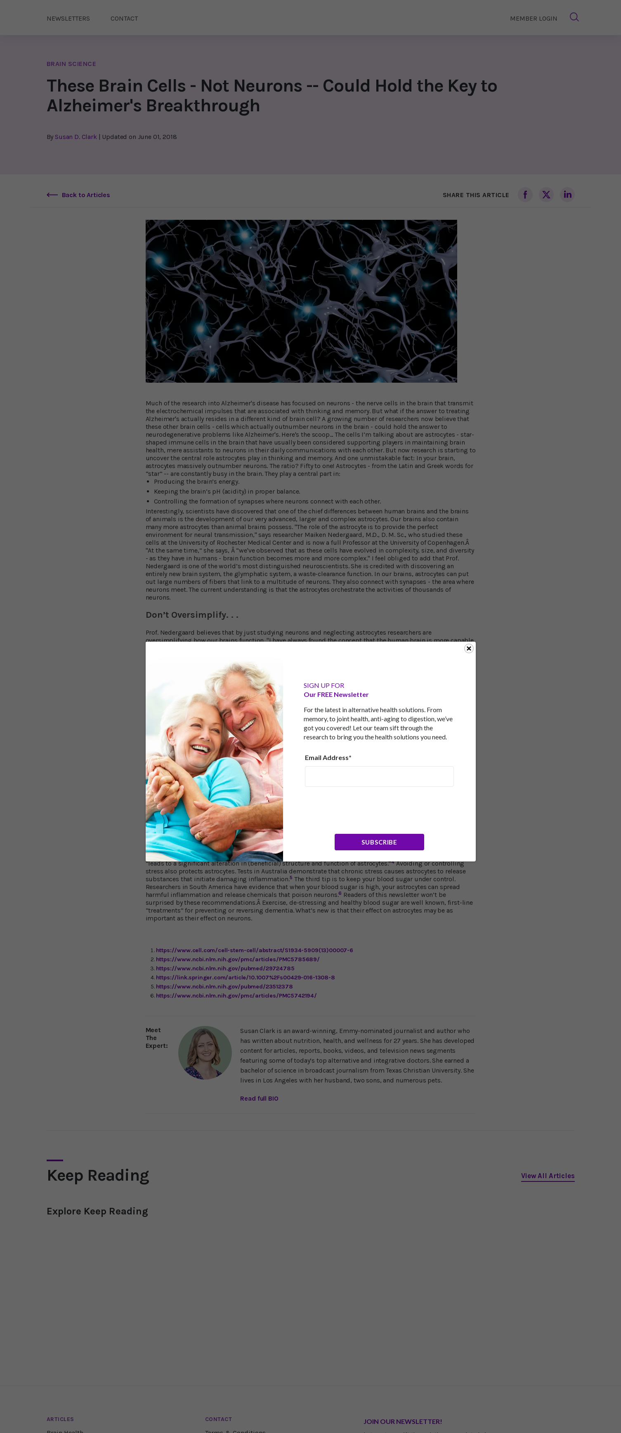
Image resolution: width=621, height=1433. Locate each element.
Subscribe (379, 842)
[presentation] (367, 809)
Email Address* (328, 757)
